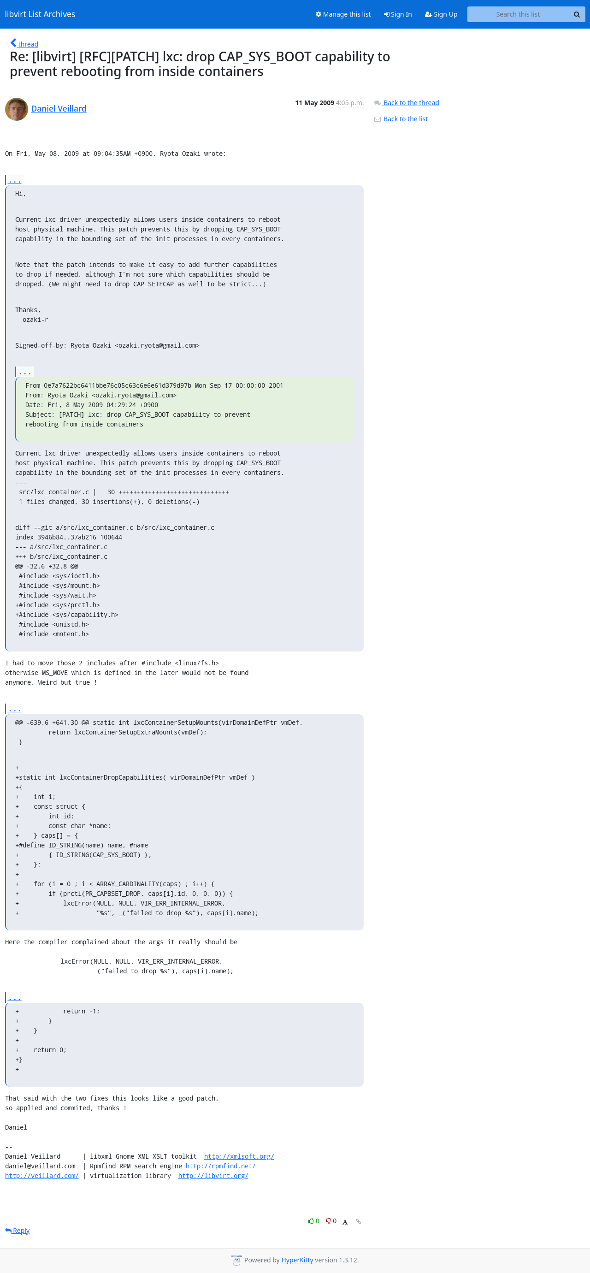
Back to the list (400, 118)
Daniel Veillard (59, 108)
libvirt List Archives (40, 14)
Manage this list (343, 14)
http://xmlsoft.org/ (239, 1156)
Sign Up (441, 14)
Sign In (398, 14)
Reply (17, 1230)
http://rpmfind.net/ (221, 1165)
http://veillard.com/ (42, 1175)
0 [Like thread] (314, 1220)
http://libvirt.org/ (213, 1175)
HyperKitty (297, 1259)
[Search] (577, 14)
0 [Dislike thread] (331, 1220)
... (15, 179)
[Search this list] (518, 14)
